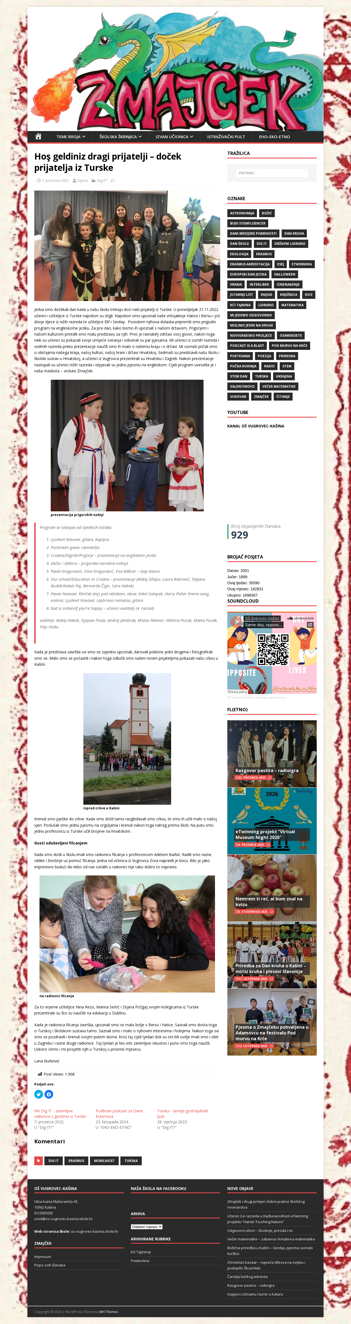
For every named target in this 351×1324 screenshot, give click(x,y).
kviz (309, 294)
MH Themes (109, 1311)
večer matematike (279, 386)
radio (269, 366)
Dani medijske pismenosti (253, 233)
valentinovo (242, 386)
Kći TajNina (240, 305)
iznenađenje (288, 284)
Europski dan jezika (248, 274)
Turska (131, 1160)
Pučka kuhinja (243, 366)
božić (267, 213)
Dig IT (54, 1160)
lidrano (266, 305)
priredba (287, 356)
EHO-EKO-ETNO (274, 136)
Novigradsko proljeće (251, 335)
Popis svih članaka (49, 1265)
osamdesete (291, 335)
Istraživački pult (226, 136)
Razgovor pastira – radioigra (267, 770)
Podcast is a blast (247, 345)
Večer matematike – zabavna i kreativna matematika (271, 1239)
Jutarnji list (241, 294)
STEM (286, 366)
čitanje (283, 396)
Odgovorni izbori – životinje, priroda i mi (260, 1230)
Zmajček (261, 396)
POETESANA (240, 356)
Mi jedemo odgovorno (251, 315)
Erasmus (76, 1160)
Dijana (82, 180)
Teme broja (68, 136)
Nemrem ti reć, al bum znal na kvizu (269, 902)
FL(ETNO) (237, 710)
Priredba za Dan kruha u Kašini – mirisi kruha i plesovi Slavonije (271, 968)
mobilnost (104, 1160)
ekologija (239, 254)
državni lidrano (289, 243)
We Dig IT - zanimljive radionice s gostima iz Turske (60, 1113)
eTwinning (302, 264)
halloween (284, 274)
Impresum (42, 1256)
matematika (292, 305)
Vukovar (238, 396)
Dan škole (239, 243)
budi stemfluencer (247, 223)
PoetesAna (140, 1260)
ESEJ (280, 264)
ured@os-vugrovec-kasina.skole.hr (63, 1218)
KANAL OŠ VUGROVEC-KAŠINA (255, 426)
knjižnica (288, 294)
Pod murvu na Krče (289, 345)
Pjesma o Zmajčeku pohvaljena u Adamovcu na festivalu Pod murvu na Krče (272, 1033)
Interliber (259, 284)
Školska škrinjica (118, 136)
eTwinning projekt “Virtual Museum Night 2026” (265, 834)
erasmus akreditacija (250, 264)
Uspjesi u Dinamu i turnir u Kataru (255, 1294)
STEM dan (238, 376)
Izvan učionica (172, 136)
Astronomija (242, 213)
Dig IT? (102, 180)
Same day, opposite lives (270, 697)
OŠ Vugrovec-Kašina (240, 697)
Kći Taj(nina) (141, 1251)
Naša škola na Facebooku (158, 1188)
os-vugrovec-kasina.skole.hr (94, 1231)
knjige (266, 294)
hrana (236, 284)
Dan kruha (294, 233)
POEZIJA (264, 356)
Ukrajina (284, 376)
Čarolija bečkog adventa (247, 1276)
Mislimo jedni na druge (251, 325)
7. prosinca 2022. (55, 180)
